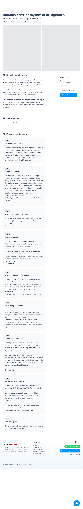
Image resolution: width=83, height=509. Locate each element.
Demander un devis (68, 95)
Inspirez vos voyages (37, 449)
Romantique (28, 22)
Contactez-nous (72, 446)
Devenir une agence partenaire (69, 451)
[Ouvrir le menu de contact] (77, 503)
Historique (37, 22)
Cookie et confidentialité (39, 451)
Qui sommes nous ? (37, 447)
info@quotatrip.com (74, 454)
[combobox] (77, 442)
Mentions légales (37, 453)
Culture (20, 22)
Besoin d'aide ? (36, 445)
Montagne (6, 22)
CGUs (30, 464)
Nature (14, 22)
